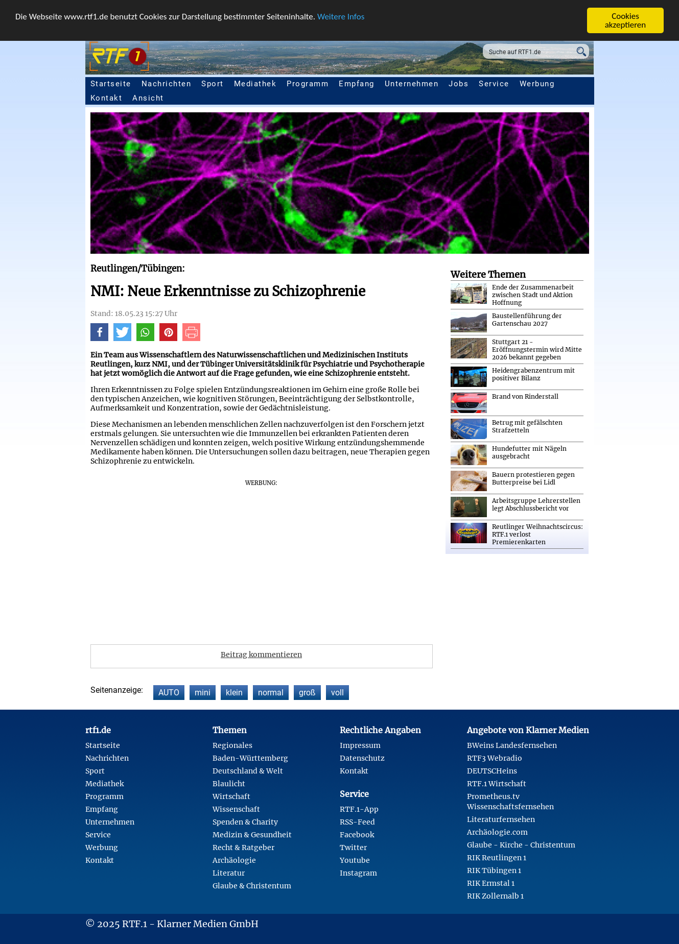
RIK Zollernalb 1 (495, 896)
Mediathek (255, 83)
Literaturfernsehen (501, 819)
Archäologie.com (497, 832)
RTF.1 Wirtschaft (496, 783)
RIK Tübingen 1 (494, 870)
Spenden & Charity (245, 822)
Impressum (360, 745)
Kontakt (106, 98)
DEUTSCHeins (492, 771)
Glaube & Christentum (252, 885)
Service (494, 83)
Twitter (353, 847)
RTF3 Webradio (494, 758)
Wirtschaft (231, 796)
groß (307, 692)
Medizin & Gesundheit (252, 834)
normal (271, 692)
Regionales (232, 745)
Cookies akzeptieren (625, 20)
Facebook (357, 834)
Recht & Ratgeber (243, 847)
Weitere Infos (340, 16)
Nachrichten (167, 83)
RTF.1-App (359, 809)
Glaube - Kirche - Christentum (521, 845)
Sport (212, 83)
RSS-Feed (357, 822)
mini (202, 692)
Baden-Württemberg (250, 758)
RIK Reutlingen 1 (496, 857)
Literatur (229, 873)
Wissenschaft (236, 809)
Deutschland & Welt (248, 771)
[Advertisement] (261, 558)
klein (234, 692)
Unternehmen (412, 83)
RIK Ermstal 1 (490, 883)
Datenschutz (362, 758)
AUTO (168, 692)
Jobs (459, 83)
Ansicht (148, 98)
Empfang (356, 83)
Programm (308, 83)
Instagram (358, 873)
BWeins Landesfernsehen (512, 745)
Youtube (355, 860)
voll (337, 692)
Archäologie (234, 860)
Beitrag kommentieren (261, 654)
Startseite (110, 83)
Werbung (537, 83)
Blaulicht (229, 783)
